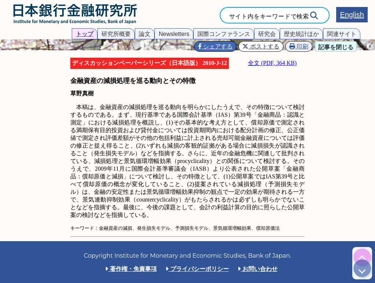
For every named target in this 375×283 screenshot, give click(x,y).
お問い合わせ (257, 269)
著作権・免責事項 (130, 269)
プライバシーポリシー (197, 269)
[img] (362, 257)
